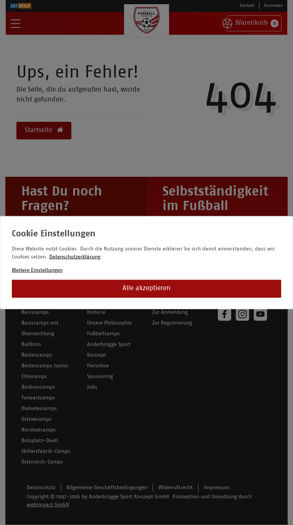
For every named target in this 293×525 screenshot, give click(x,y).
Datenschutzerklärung (74, 256)
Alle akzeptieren (146, 288)
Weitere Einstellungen (37, 270)
